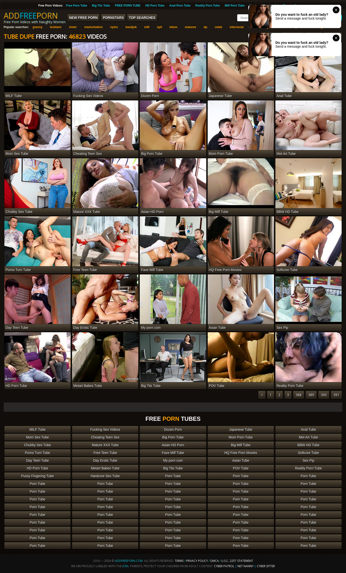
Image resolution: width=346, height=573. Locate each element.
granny (37, 27)
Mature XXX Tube (105, 445)
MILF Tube (37, 429)
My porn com (173, 460)
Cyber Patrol (224, 566)
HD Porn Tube (154, 5)
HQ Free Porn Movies (240, 453)
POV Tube (241, 468)
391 (336, 394)
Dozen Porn (173, 429)
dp (205, 27)
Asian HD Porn (173, 445)
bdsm (173, 27)
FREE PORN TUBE (127, 5)
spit (159, 27)
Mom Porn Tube (241, 437)
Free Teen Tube (105, 453)
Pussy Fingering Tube (37, 476)
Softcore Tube (308, 453)
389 (311, 394)
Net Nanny (245, 566)
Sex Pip (308, 460)
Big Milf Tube (240, 445)
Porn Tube (173, 476)
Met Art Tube (308, 437)
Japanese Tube (240, 429)
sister (73, 27)
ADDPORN (31, 15)
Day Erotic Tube (105, 460)
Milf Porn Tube (234, 5)
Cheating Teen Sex (105, 437)
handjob (131, 27)
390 (324, 394)
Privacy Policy (197, 561)
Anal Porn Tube (180, 5)
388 (299, 394)
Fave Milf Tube (173, 453)
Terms (179, 561)
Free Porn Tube (76, 5)
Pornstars (113, 18)
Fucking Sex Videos (105, 429)
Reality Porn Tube (207, 5)
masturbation (93, 27)
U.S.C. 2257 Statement (237, 561)
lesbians (55, 27)
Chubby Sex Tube (37, 445)
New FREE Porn (83, 18)
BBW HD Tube (308, 445)
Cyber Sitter (266, 566)
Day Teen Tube (37, 460)
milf (146, 27)
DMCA (214, 561)
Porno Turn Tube (37, 453)
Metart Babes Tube (105, 468)
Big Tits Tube (101, 5)
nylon (114, 27)
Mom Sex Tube (37, 437)
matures (190, 27)
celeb (218, 27)
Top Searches (142, 18)
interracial (236, 27)
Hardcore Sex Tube (105, 476)
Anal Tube (308, 429)
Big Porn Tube (173, 437)
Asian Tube (240, 460)
